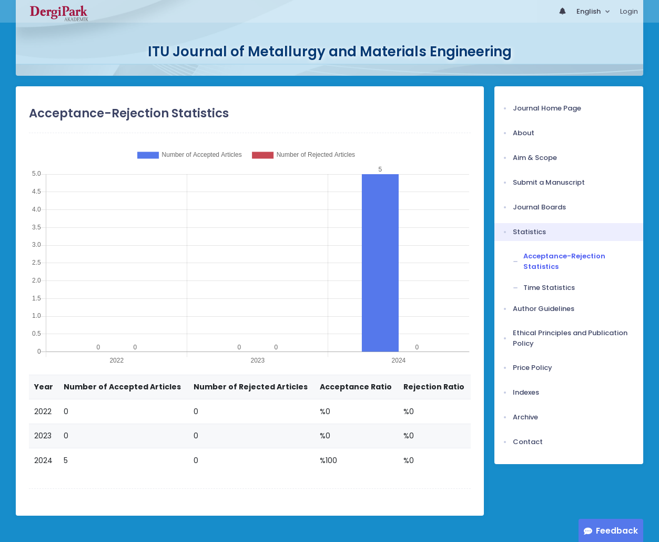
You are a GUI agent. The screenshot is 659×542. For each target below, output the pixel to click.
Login (629, 11)
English (589, 11)
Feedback (617, 530)
